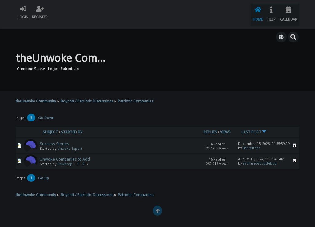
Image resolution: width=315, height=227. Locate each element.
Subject (50, 125)
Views (225, 125)
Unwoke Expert (69, 142)
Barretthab (252, 141)
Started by (71, 125)
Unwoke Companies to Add (65, 152)
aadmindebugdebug (260, 157)
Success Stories (54, 137)
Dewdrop (64, 157)
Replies (210, 125)
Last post (253, 125)
